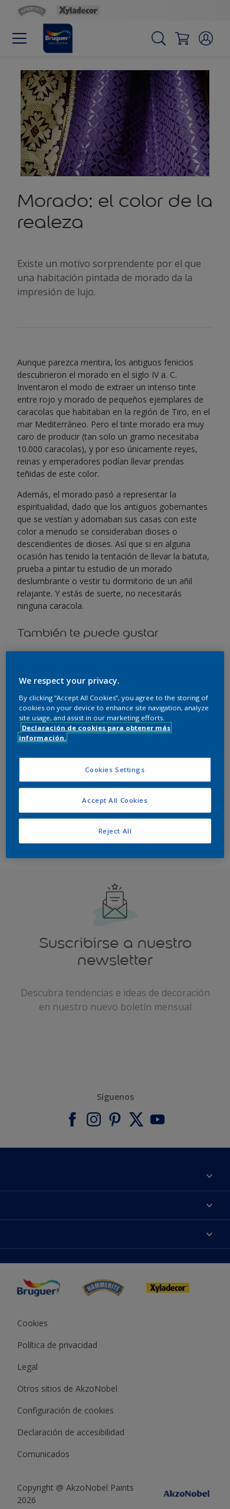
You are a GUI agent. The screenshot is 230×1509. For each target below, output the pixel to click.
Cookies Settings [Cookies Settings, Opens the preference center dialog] (114, 769)
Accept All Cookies (114, 799)
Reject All (115, 830)
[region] (115, 754)
